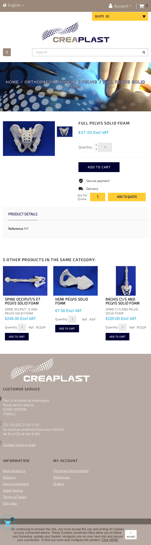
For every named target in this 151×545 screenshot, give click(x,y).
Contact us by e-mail (19, 445)
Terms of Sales (14, 497)
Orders (58, 484)
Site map (10, 503)
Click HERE (110, 540)
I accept (131, 534)
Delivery (9, 477)
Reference (15, 229)
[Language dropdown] (13, 5)
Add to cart (100, 167)
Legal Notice (13, 490)
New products (14, 471)
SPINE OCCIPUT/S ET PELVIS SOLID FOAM (22, 301)
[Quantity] (105, 147)
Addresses (61, 477)
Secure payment (16, 484)
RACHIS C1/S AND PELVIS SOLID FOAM (123, 301)
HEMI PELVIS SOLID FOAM (71, 301)
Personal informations (71, 471)
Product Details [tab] (22, 214)
